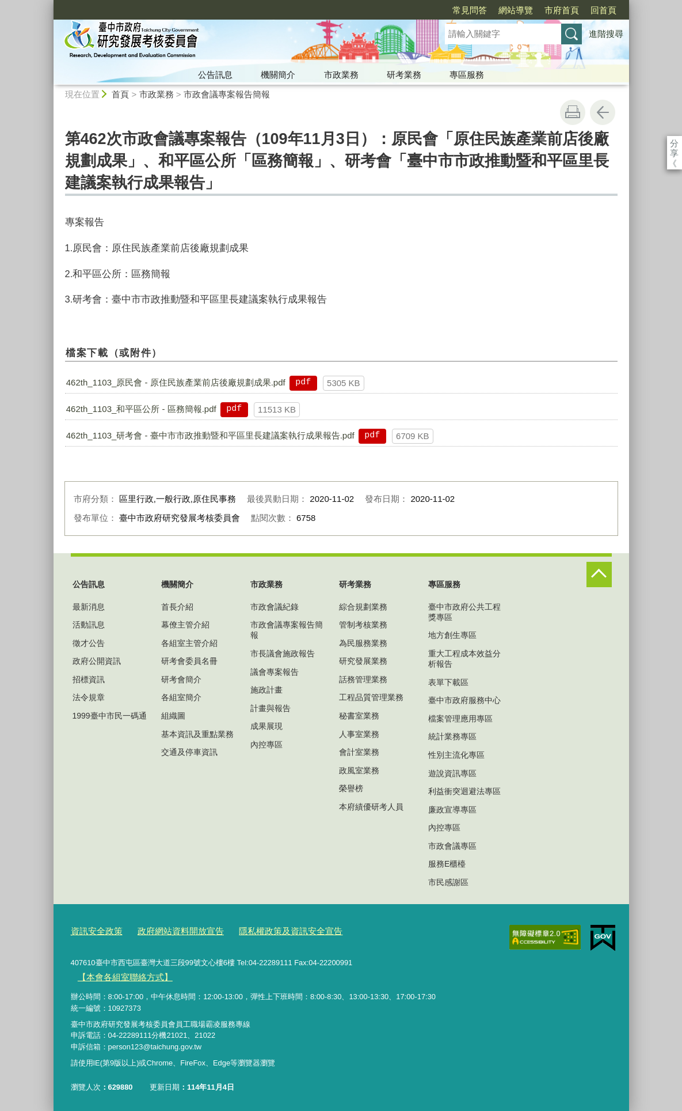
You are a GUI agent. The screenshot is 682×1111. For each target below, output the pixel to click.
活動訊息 (89, 624)
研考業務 (404, 75)
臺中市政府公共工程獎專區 (464, 612)
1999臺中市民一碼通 (110, 715)
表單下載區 (448, 682)
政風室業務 (359, 770)
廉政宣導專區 (452, 809)
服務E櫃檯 (447, 863)
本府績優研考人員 (371, 806)
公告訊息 (215, 75)
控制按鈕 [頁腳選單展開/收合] (599, 574)
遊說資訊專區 (452, 773)
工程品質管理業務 (371, 697)
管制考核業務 (363, 624)
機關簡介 (278, 75)
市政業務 (341, 75)
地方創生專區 (452, 635)
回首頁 (537, 10)
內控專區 (266, 744)
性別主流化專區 (456, 754)
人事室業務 (359, 734)
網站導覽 (449, 10)
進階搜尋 (606, 34)
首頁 (120, 94)
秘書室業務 (359, 715)
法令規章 (89, 697)
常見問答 (403, 10)
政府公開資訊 (97, 661)
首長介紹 (177, 606)
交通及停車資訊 (189, 752)
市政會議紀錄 (274, 606)
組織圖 (173, 715)
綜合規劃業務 (363, 606)
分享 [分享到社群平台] (674, 143)
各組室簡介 (181, 697)
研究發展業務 (363, 661)
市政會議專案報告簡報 (227, 94)
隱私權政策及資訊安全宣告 (265, 930)
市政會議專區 (452, 846)
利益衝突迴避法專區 (464, 791)
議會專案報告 (274, 672)
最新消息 (89, 606)
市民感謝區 (448, 882)
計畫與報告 (270, 708)
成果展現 (266, 726)
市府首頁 (495, 10)
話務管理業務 (363, 679)
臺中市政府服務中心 (464, 700)
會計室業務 (359, 752)
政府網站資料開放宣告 (168, 930)
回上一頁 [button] (602, 112)
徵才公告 (89, 643)
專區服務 (466, 75)
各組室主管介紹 (189, 643)
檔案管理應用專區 (460, 718)
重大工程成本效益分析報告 (464, 658)
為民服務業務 (363, 643)
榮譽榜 (351, 788)
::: (48, 5)
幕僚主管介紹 (185, 624)
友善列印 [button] (572, 112)
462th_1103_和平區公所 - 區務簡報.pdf (141, 409)
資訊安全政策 (93, 930)
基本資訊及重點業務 (197, 734)
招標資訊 (89, 679)
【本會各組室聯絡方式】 (118, 973)
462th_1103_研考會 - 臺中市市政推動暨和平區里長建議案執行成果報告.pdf (210, 435)
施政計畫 (266, 689)
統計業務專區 (452, 736)
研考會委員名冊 (189, 661)
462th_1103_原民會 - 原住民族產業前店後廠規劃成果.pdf (175, 382)
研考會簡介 (181, 679)
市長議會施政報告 (282, 653)
